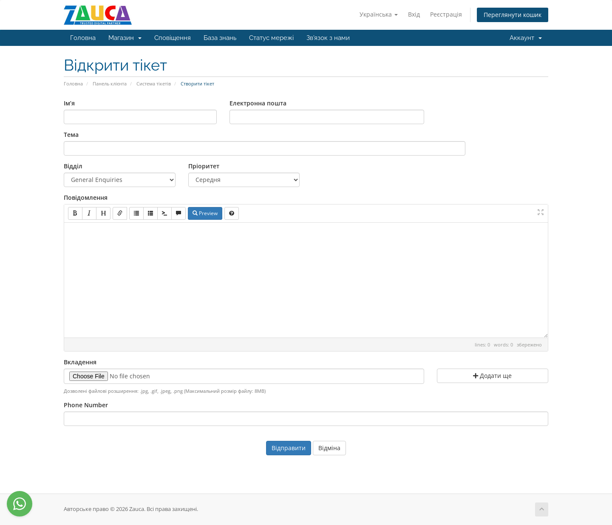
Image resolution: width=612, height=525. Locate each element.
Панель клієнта (110, 83)
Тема (71, 135)
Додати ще (492, 376)
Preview (205, 213)
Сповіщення (172, 38)
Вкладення (80, 362)
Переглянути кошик (512, 15)
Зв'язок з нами (328, 38)
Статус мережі (271, 38)
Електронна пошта (258, 103)
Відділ (73, 166)
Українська (379, 14)
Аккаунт (526, 38)
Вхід (414, 14)
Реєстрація (446, 14)
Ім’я (69, 103)
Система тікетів (153, 83)
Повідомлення (86, 197)
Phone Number (86, 405)
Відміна (329, 448)
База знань (220, 38)
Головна (83, 38)
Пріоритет (203, 166)
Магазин (125, 38)
